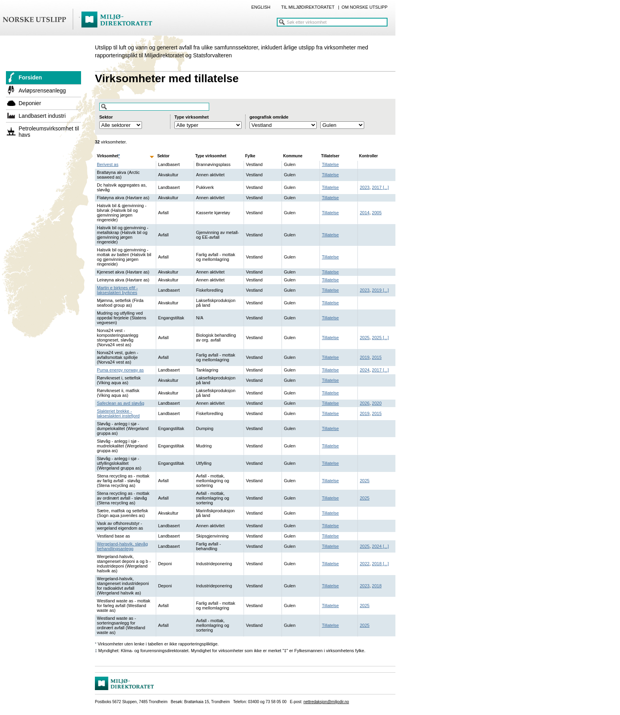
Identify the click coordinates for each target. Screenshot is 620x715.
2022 (364, 563)
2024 (364, 370)
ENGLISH (260, 7)
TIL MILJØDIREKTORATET (308, 7)
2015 (377, 357)
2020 (377, 403)
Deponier (30, 103)
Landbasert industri (42, 116)
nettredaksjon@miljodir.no (326, 702)
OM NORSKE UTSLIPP (365, 7)
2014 (364, 212)
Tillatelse (330, 164)
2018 (377, 563)
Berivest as (107, 164)
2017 (377, 187)
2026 (364, 403)
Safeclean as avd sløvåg (120, 403)
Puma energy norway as (120, 370)
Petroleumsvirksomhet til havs (49, 131)
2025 (364, 337)
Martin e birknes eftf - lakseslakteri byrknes (117, 290)
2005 (377, 212)
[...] (385, 187)
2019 (377, 290)
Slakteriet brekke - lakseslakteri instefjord (118, 413)
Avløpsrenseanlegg (42, 90)
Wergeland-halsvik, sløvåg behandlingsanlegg (122, 546)
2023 (364, 187)
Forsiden (30, 77)
